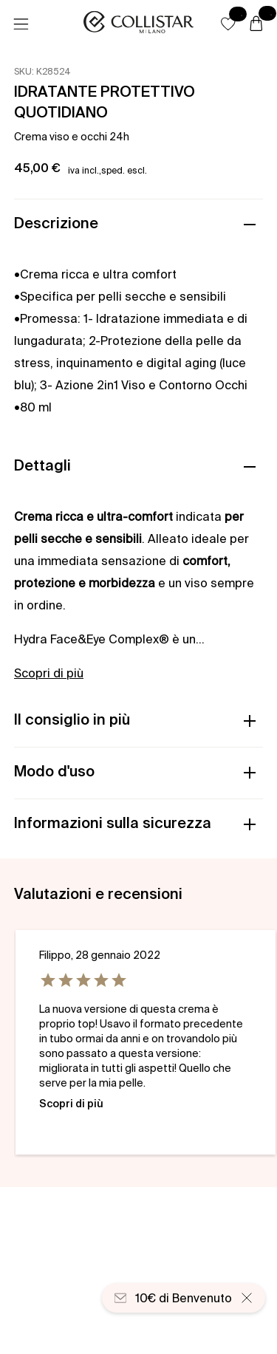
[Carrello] (256, 24)
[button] (228, 23)
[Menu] (20, 24)
